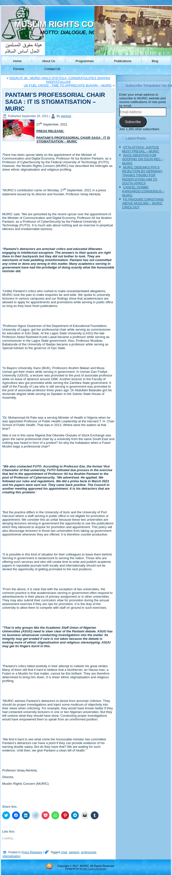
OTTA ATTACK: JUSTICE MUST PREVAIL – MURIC (140, 149)
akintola (66, 116)
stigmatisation (11, 856)
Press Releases (31, 852)
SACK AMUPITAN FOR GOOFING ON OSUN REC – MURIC (142, 159)
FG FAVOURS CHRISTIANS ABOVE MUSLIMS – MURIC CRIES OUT (143, 203)
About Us (48, 61)
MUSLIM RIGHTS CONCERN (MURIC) (85, 24)
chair (64, 852)
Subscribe (133, 122)
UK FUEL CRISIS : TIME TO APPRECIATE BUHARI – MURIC (68, 85)
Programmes (84, 61)
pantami (74, 852)
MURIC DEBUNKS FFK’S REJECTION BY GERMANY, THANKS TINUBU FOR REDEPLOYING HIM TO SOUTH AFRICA (142, 175)
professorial (88, 852)
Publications (122, 61)
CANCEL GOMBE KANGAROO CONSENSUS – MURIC (143, 191)
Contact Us (52, 69)
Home (17, 61)
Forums (18, 69)
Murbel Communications (93, 868)
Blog (155, 61)
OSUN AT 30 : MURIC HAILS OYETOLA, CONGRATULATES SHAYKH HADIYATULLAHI (59, 80)
